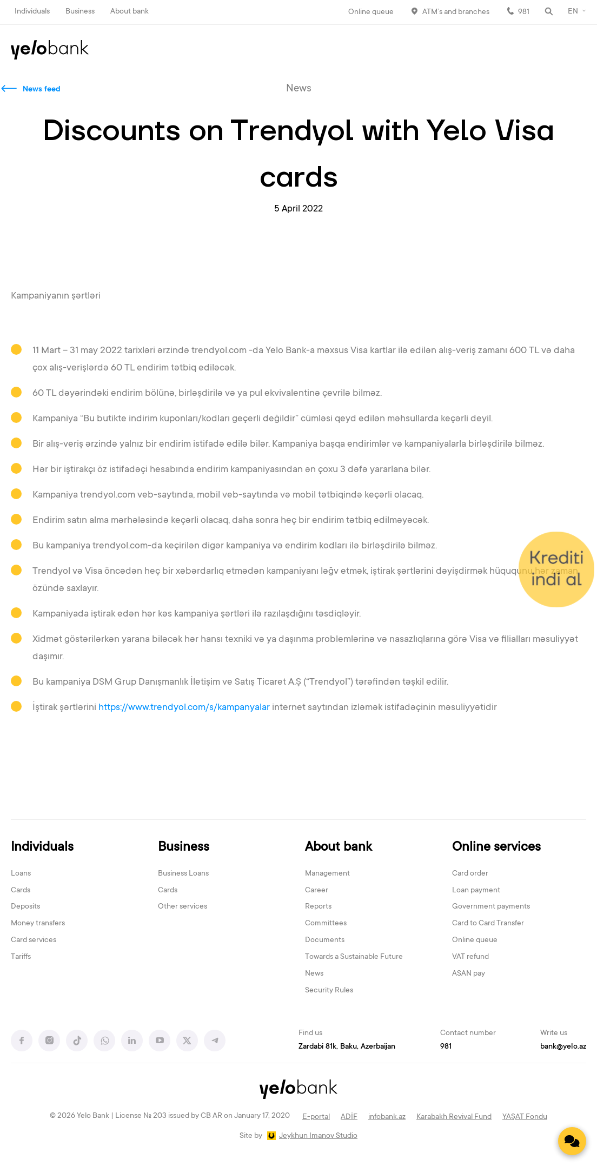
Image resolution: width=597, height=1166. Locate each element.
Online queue (371, 12)
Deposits (25, 907)
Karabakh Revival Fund (454, 1117)
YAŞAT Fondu (524, 1117)
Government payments (491, 907)
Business (80, 12)
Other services (182, 907)
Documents (324, 940)
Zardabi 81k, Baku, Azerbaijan (346, 1047)
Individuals (32, 12)
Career (316, 890)
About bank (129, 12)
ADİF (349, 1117)
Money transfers (38, 923)
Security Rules (329, 990)
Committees (326, 923)
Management (327, 874)
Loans (21, 874)
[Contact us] (572, 1141)
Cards (20, 890)
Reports (318, 907)
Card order (470, 874)
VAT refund (470, 957)
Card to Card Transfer (488, 923)
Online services (496, 847)
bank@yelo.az (563, 1047)
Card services (33, 940)
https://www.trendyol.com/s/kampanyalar (184, 708)
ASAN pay (468, 974)
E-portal (316, 1117)
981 (523, 12)
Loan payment (476, 890)
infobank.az (387, 1117)
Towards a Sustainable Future (354, 957)
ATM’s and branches (455, 12)
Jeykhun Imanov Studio (318, 1136)
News (314, 974)
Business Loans (183, 874)
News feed (42, 89)
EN (573, 12)
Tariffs (21, 957)
